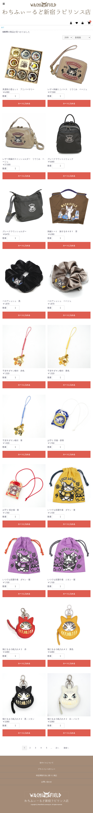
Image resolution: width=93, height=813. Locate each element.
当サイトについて (46, 763)
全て (2, 27)
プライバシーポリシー (46, 769)
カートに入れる (24, 103)
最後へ (66, 748)
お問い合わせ (46, 782)
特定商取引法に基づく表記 (46, 775)
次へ (57, 748)
